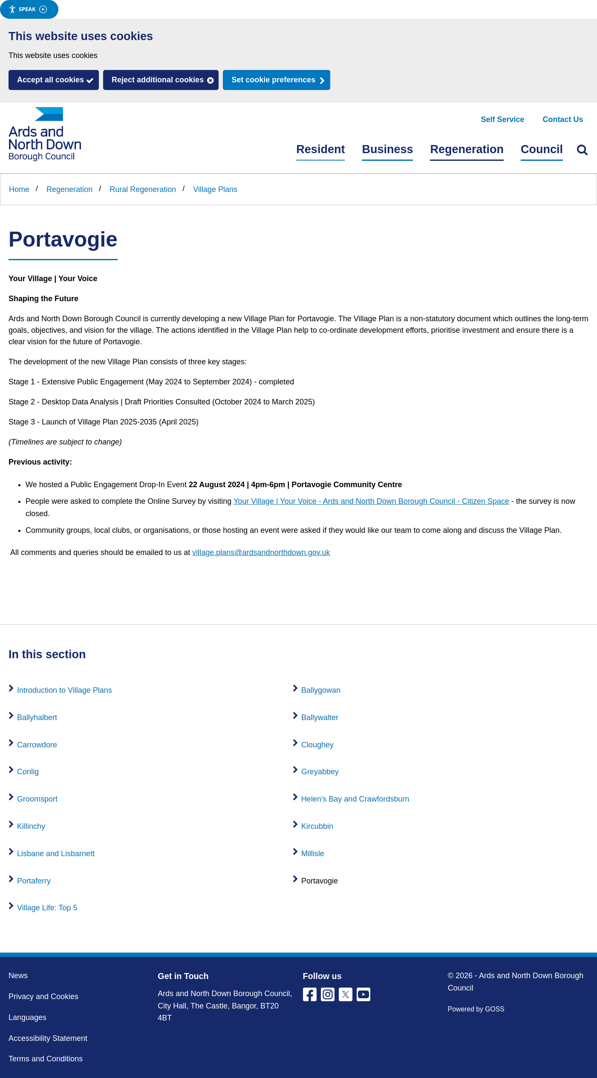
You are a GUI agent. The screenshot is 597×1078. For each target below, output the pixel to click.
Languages (27, 1017)
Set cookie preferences (273, 80)
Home (19, 189)
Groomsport (37, 799)
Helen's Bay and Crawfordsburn (355, 799)
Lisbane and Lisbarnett (56, 853)
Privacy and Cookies (43, 996)
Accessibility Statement (48, 1038)
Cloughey (317, 745)
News (18, 975)
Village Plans (215, 189)
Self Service (503, 119)
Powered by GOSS (476, 1009)
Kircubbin (317, 826)
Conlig (28, 771)
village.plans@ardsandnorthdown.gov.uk (261, 552)
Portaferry (34, 881)
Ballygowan (320, 690)
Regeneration (467, 149)
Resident (320, 149)
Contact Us (562, 119)
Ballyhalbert (37, 717)
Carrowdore (37, 745)
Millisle (312, 853)
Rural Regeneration (143, 189)
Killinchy (31, 826)
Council (542, 149)
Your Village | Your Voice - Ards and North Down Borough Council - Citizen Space (371, 501)
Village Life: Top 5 (47, 908)
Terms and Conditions (46, 1059)
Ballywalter (319, 717)
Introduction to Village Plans (64, 690)
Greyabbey (320, 771)
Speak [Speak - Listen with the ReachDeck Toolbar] (28, 9)
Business (387, 149)
